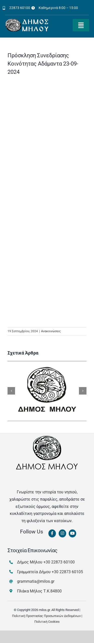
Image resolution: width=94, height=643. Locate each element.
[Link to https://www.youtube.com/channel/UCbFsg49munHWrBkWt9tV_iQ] (72, 533)
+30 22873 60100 (59, 562)
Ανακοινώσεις (51, 331)
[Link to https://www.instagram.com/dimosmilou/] (62, 533)
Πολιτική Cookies (47, 621)
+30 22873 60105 (67, 571)
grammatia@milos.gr (35, 581)
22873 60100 (19, 8)
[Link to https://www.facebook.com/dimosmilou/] (52, 533)
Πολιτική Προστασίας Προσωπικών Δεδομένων (46, 616)
